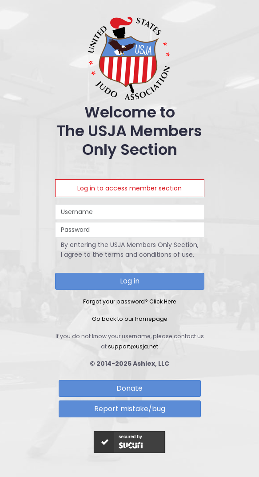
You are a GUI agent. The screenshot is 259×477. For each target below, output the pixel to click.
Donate (129, 388)
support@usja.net (133, 346)
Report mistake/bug (129, 409)
